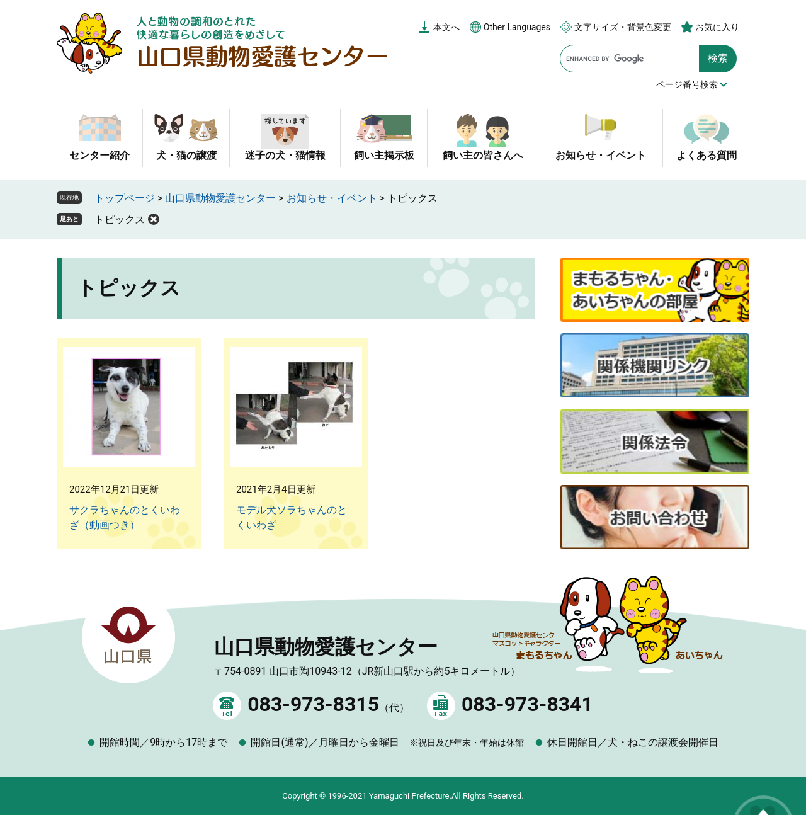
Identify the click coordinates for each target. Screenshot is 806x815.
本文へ (446, 27)
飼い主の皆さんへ (483, 155)
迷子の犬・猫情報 (285, 155)
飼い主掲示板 (384, 155)
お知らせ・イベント (600, 155)
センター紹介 (99, 155)
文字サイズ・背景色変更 (622, 27)
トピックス (119, 219)
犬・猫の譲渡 (186, 155)
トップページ (124, 198)
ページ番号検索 (687, 84)
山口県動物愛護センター (220, 198)
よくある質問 (706, 155)
